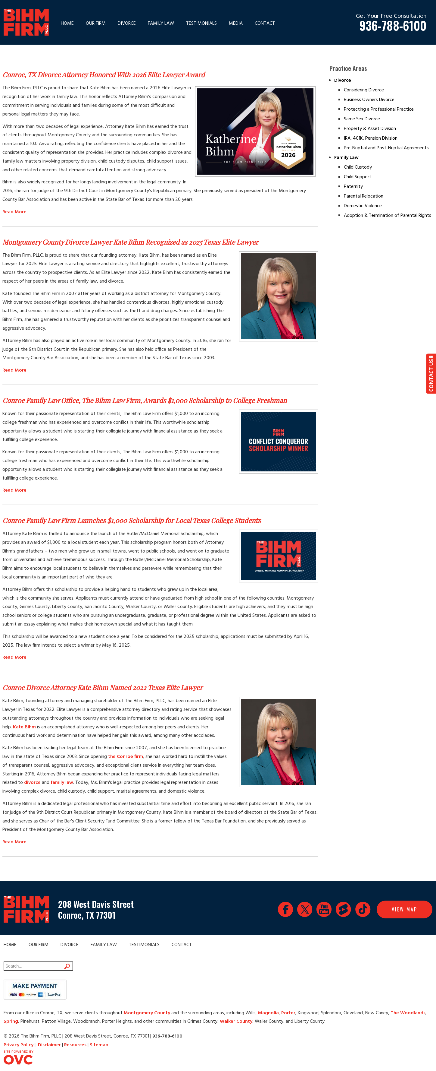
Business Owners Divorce (369, 100)
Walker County (236, 1021)
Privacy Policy (18, 1045)
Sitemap (99, 1045)
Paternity (353, 187)
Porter (288, 1013)
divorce (32, 783)
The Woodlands (408, 1013)
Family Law (161, 23)
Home (67, 23)
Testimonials (201, 23)
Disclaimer (49, 1045)
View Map (404, 909)
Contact (265, 23)
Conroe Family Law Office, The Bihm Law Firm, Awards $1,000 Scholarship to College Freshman (144, 400)
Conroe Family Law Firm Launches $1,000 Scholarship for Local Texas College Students (131, 520)
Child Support (357, 177)
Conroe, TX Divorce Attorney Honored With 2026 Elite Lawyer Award (103, 74)
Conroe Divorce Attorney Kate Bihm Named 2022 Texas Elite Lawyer (102, 687)
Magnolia (268, 1013)
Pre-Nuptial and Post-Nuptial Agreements (386, 148)
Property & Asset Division (370, 129)
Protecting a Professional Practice (379, 109)
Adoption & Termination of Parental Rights (387, 216)
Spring (11, 1021)
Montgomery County (147, 1013)
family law (62, 783)
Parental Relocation (363, 196)
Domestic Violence (363, 206)
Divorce (127, 23)
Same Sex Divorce (362, 119)
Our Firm (96, 23)
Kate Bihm (24, 727)
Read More (14, 212)
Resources (75, 1045)
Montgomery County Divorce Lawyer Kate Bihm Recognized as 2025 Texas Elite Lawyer (130, 241)
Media (236, 23)
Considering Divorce (364, 90)
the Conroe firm (125, 757)
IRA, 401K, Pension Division (370, 138)
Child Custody (358, 167)
